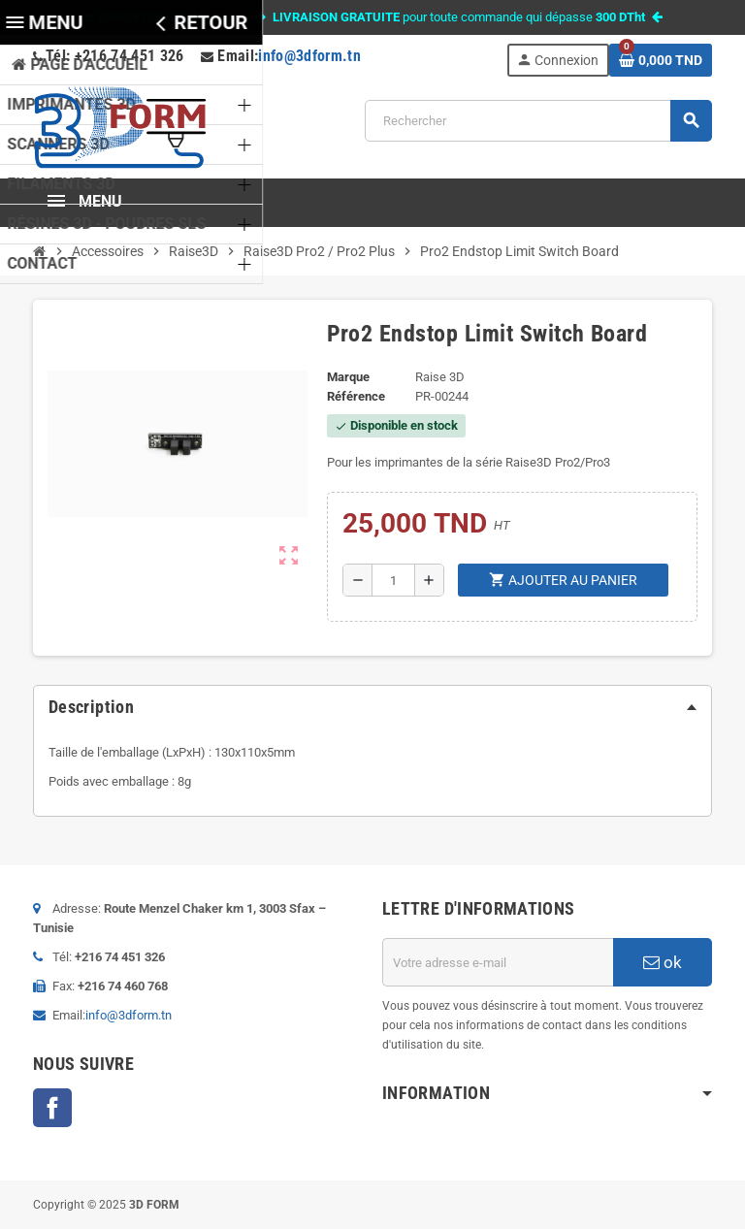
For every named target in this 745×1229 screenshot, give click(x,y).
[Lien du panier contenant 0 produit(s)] (660, 60)
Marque (348, 377)
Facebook (52, 1107)
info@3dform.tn (309, 56)
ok (662, 962)
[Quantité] (393, 580)
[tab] (372, 707)
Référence (356, 396)
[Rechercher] (538, 121)
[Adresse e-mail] (497, 962)
